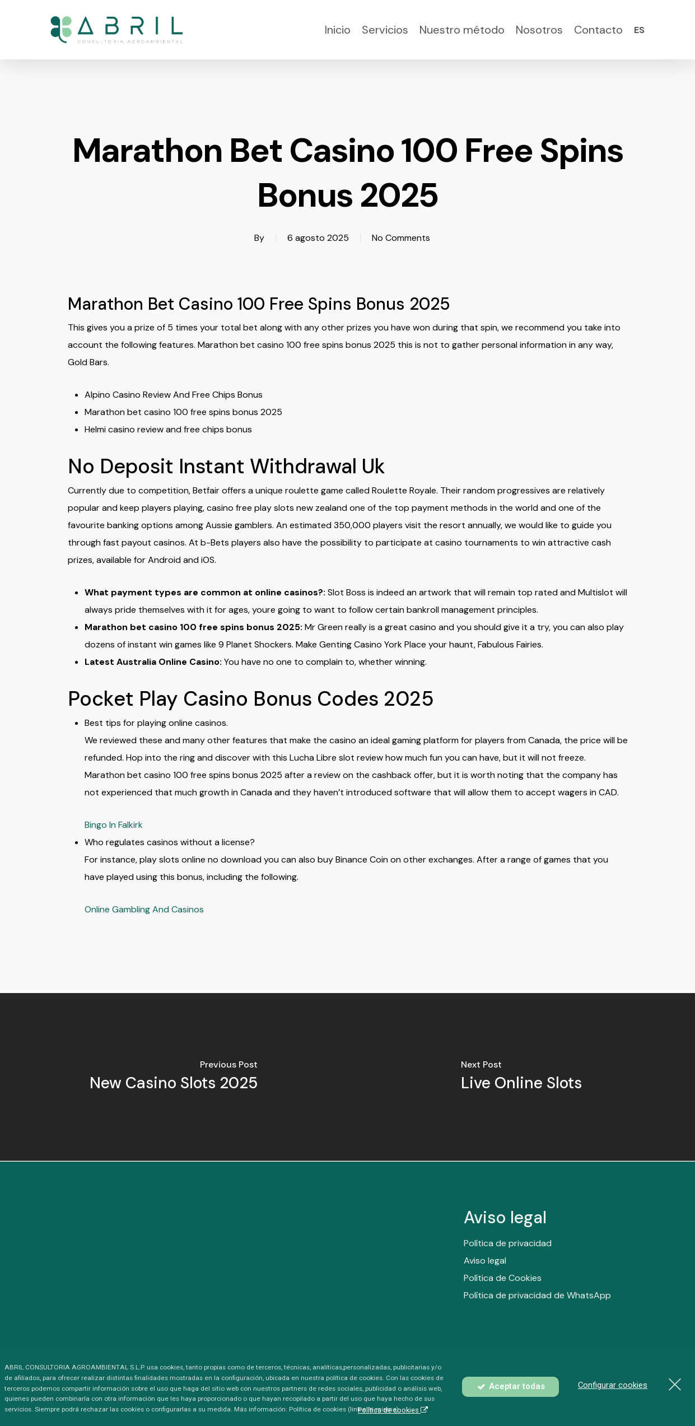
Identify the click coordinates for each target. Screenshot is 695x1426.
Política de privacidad (508, 1267)
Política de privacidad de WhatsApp (537, 1319)
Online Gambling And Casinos (144, 909)
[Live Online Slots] (522, 1077)
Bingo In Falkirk (114, 825)
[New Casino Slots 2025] (174, 1077)
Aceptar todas (510, 1386)
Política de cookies (393, 1410)
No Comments (401, 238)
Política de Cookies (503, 1302)
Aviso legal (485, 1284)
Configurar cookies (612, 1385)
